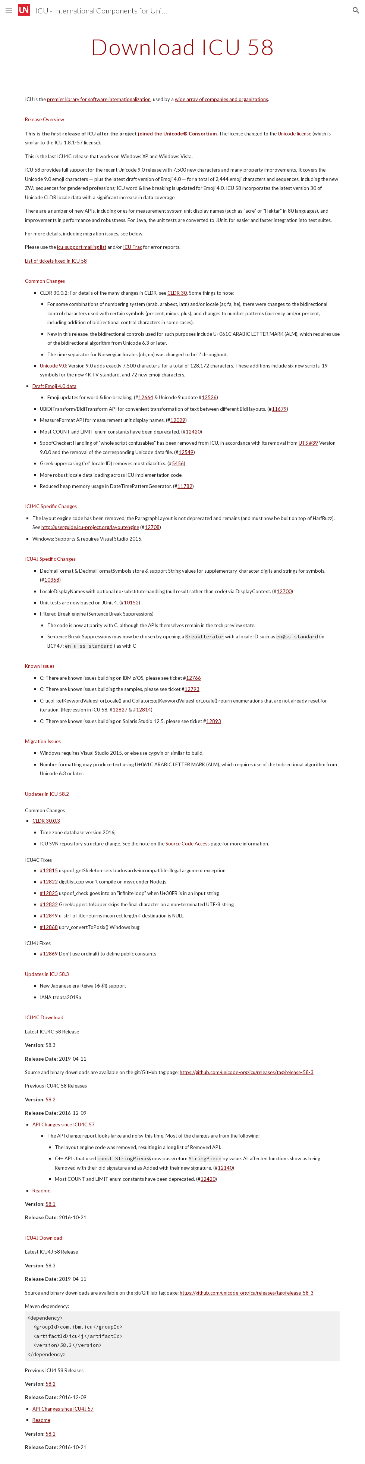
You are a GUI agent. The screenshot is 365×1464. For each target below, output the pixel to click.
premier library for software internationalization (99, 99)
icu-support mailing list (81, 247)
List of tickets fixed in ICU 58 (56, 261)
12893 (213, 721)
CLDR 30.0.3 (46, 821)
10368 (51, 580)
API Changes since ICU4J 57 (63, 1409)
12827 (120, 710)
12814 (143, 710)
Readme (41, 1191)
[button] (9, 10)
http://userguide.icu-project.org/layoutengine (90, 527)
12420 (193, 432)
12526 (209, 397)
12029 (177, 420)
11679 (279, 409)
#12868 (49, 927)
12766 (193, 678)
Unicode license (294, 134)
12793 (192, 689)
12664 (145, 397)
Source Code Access (188, 844)
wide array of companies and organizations (221, 99)
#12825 (49, 893)
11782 (184, 486)
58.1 (50, 1204)
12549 (186, 452)
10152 (131, 603)
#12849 (49, 916)
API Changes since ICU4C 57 (63, 1124)
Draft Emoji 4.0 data (54, 386)
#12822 (49, 882)
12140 (225, 1168)
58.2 (50, 1099)
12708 (152, 527)
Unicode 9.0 (53, 366)
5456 (178, 463)
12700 (284, 591)
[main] (182, 46)
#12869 (49, 954)
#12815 (49, 870)
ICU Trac (132, 247)
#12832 (49, 904)
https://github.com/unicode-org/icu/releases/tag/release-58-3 (247, 1072)
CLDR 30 (177, 293)
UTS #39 (308, 443)
